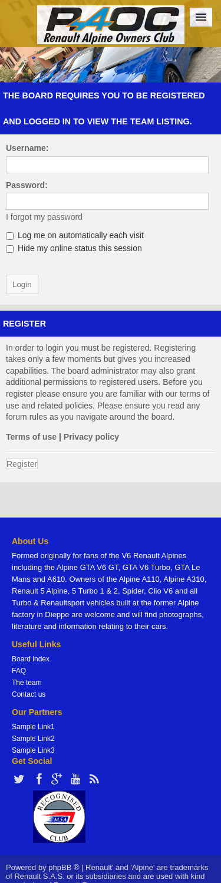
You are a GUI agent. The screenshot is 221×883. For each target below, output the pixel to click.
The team (27, 682)
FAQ (19, 671)
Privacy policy (91, 437)
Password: (27, 185)
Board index (31, 659)
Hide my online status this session (74, 248)
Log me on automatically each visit (75, 235)
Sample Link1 (33, 727)
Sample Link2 (33, 738)
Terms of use (31, 437)
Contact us (28, 694)
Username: (27, 148)
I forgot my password (44, 217)
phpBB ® (63, 867)
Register (21, 464)
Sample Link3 (33, 750)
